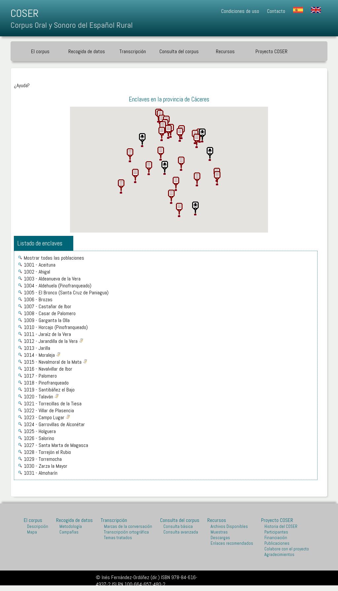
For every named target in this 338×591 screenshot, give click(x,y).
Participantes (276, 532)
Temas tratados (118, 537)
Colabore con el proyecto (286, 549)
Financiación (275, 537)
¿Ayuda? (22, 85)
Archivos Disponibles (229, 526)
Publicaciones (276, 543)
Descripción (37, 526)
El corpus (40, 51)
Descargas (220, 537)
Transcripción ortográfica (126, 532)
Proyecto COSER (271, 51)
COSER (25, 13)
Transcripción (132, 51)
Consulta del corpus (179, 51)
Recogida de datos (86, 51)
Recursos (225, 51)
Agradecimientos (279, 554)
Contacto (276, 11)
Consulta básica (178, 526)
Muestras (219, 532)
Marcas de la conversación (128, 526)
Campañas (69, 532)
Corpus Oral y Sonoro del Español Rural (72, 25)
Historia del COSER (280, 526)
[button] (162, 133)
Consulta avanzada (180, 532)
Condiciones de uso (240, 11)
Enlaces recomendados (232, 543)
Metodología (70, 526)
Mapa (32, 532)
